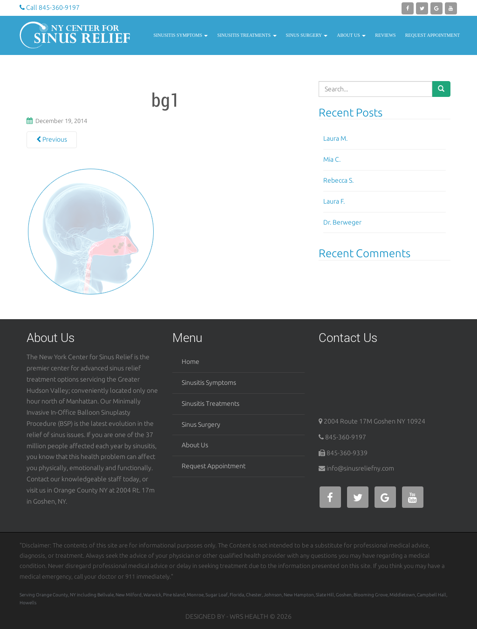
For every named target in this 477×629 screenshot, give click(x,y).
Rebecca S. (338, 180)
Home (190, 361)
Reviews (385, 35)
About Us (351, 35)
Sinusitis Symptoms (180, 35)
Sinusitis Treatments (246, 35)
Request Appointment (432, 35)
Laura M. (335, 138)
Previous (51, 139)
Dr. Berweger (342, 222)
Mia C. (332, 159)
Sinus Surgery (307, 35)
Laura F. (334, 201)
